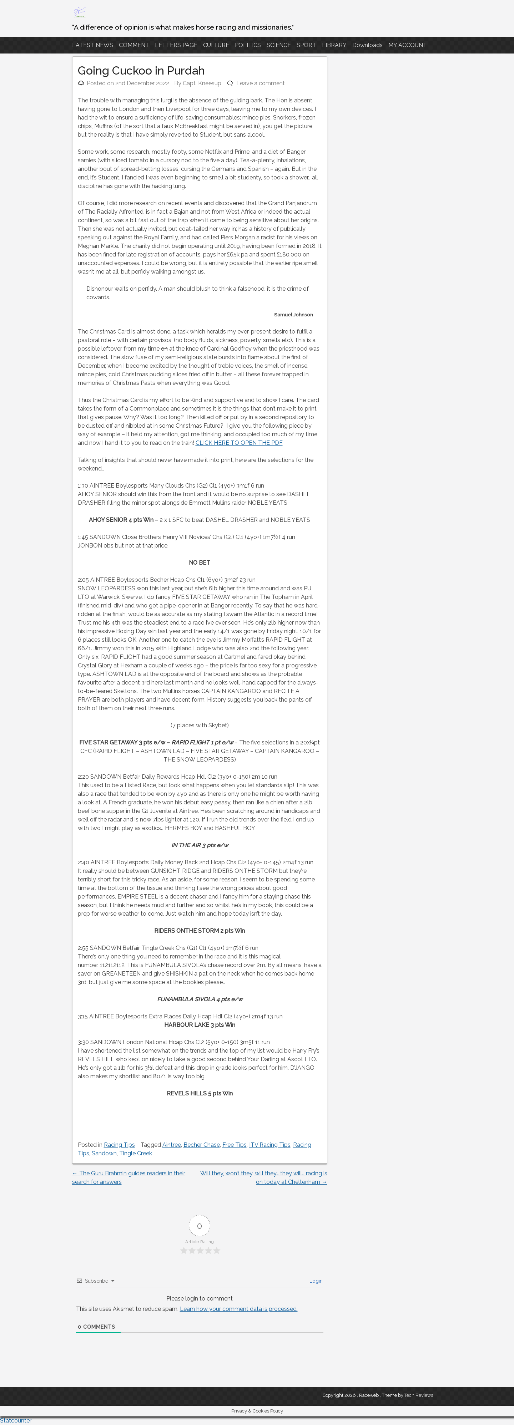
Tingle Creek (135, 1153)
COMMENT (134, 45)
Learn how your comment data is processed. (239, 1309)
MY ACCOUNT (407, 45)
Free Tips (234, 1144)
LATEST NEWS (92, 45)
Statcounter (15, 1420)
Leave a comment (260, 83)
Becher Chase (201, 1144)
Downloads (367, 45)
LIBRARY (334, 45)
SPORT (306, 45)
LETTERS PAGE (176, 45)
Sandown (104, 1153)
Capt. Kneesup (202, 83)
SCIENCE (279, 45)
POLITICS (248, 45)
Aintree (171, 1144)
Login (315, 1281)
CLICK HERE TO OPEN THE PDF (239, 442)
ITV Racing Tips (270, 1144)
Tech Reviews (418, 1395)
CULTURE (216, 45)
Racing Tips (119, 1144)
